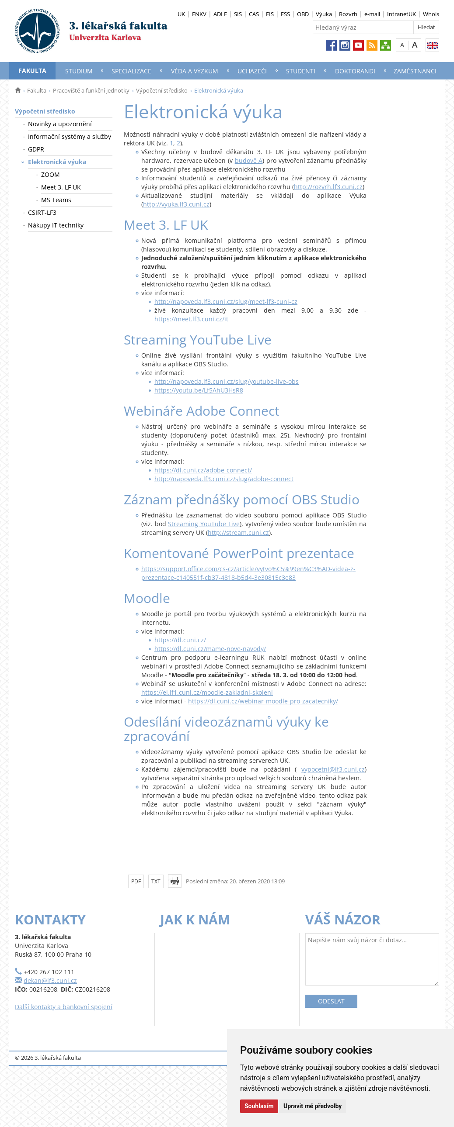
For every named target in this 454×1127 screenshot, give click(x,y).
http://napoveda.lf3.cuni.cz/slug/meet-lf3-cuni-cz (225, 301)
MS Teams (56, 200)
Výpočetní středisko (162, 90)
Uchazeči (252, 71)
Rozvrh (348, 14)
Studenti (300, 71)
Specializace (131, 71)
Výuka (324, 14)
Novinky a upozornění (60, 124)
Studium (79, 71)
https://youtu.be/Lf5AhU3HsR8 (198, 390)
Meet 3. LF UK (61, 187)
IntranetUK (401, 14)
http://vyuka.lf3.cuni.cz (176, 204)
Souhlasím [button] (259, 1106)
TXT (156, 881)
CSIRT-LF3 (42, 212)
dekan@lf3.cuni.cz (50, 980)
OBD (303, 14)
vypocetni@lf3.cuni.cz (333, 769)
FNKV (199, 14)
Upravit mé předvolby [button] (312, 1106)
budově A (249, 160)
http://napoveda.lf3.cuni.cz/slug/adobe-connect (223, 479)
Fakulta (32, 70)
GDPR (36, 149)
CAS (254, 14)
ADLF (220, 14)
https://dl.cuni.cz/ (180, 640)
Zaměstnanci (415, 71)
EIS (270, 14)
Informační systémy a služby (69, 136)
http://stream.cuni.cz (238, 532)
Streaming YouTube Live (203, 524)
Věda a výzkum (194, 71)
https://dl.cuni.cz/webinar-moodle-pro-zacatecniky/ (263, 701)
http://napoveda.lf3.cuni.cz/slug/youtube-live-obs (226, 381)
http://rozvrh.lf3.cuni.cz (328, 187)
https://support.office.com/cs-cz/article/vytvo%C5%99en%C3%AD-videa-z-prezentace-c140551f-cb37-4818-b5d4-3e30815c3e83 (248, 573)
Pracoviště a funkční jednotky (91, 90)
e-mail (372, 14)
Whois (431, 14)
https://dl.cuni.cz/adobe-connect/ (203, 470)
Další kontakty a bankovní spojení (63, 1007)
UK (181, 14)
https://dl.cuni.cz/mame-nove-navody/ (210, 648)
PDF (136, 881)
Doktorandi (355, 71)
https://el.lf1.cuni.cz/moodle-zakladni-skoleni (207, 692)
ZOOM (50, 174)
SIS (238, 14)
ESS (285, 14)
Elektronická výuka (57, 162)
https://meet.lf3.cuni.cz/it (191, 319)
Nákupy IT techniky (56, 225)
